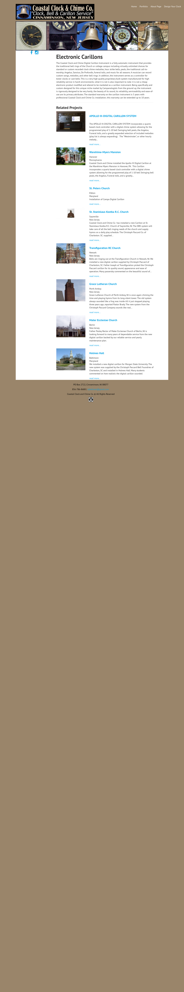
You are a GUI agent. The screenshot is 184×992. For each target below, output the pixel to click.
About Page (156, 6)
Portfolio (144, 6)
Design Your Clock (172, 6)
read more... (95, 144)
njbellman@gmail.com (98, 389)
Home (134, 6)
